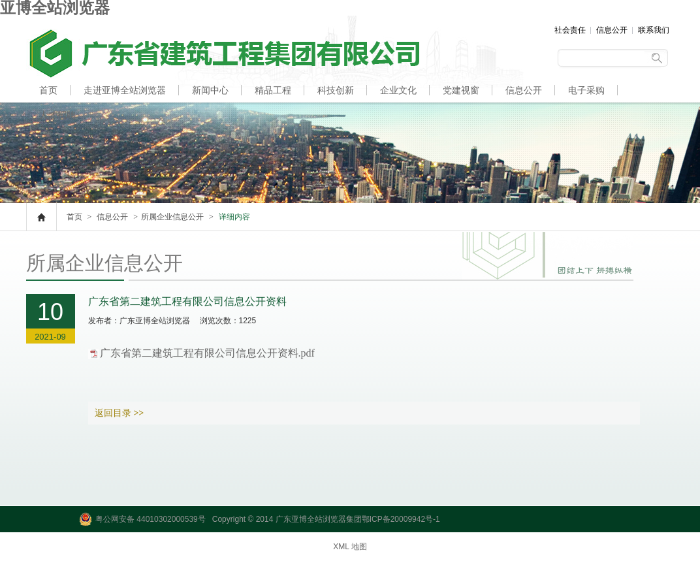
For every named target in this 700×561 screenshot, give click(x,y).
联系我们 (653, 30)
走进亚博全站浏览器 (125, 90)
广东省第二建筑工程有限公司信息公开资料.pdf (207, 353)
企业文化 (398, 90)
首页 (48, 90)
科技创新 (335, 90)
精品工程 (273, 90)
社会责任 (570, 30)
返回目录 (119, 413)
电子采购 (586, 90)
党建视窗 (461, 90)
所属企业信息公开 (172, 216)
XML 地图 (350, 546)
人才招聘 (57, 115)
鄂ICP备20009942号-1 (401, 519)
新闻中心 (210, 90)
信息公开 (612, 30)
